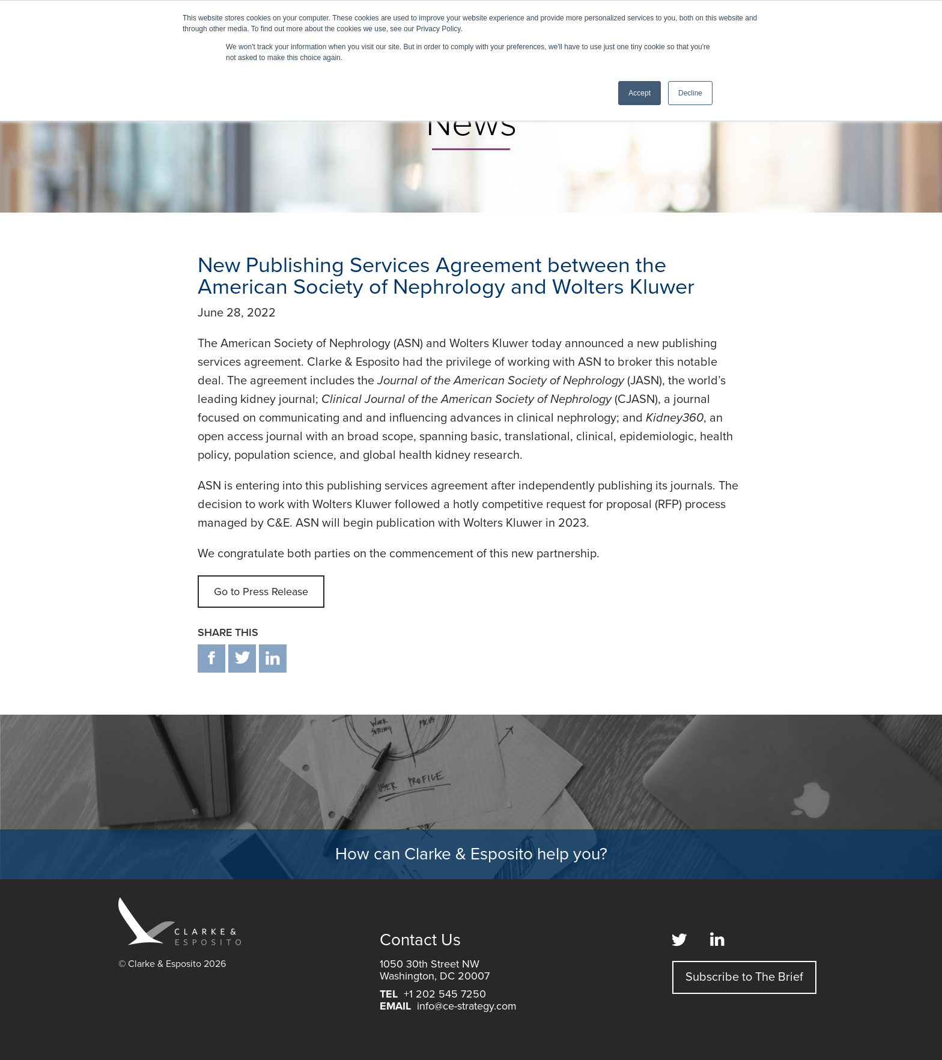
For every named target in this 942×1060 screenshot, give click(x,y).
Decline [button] (690, 93)
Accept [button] (639, 93)
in (273, 658)
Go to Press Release (261, 591)
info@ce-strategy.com (467, 1006)
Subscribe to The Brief (744, 977)
